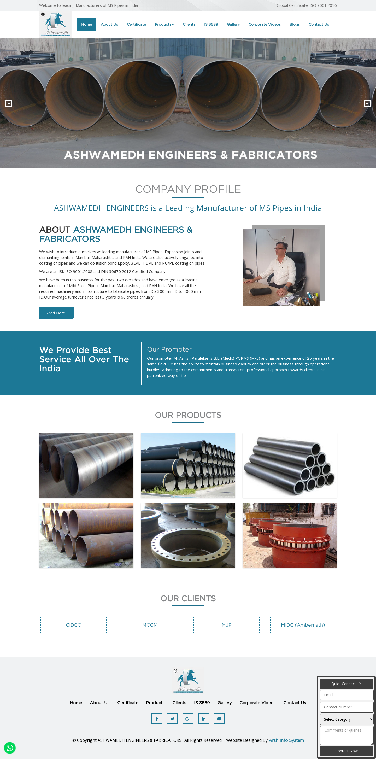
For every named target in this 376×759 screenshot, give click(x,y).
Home (86, 24)
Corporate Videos (265, 24)
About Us (109, 24)
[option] (73, 628)
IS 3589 (211, 24)
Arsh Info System (286, 740)
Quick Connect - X (346, 683)
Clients (189, 24)
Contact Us (319, 24)
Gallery (233, 24)
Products (164, 24)
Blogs (295, 24)
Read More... (56, 313)
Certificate (136, 24)
